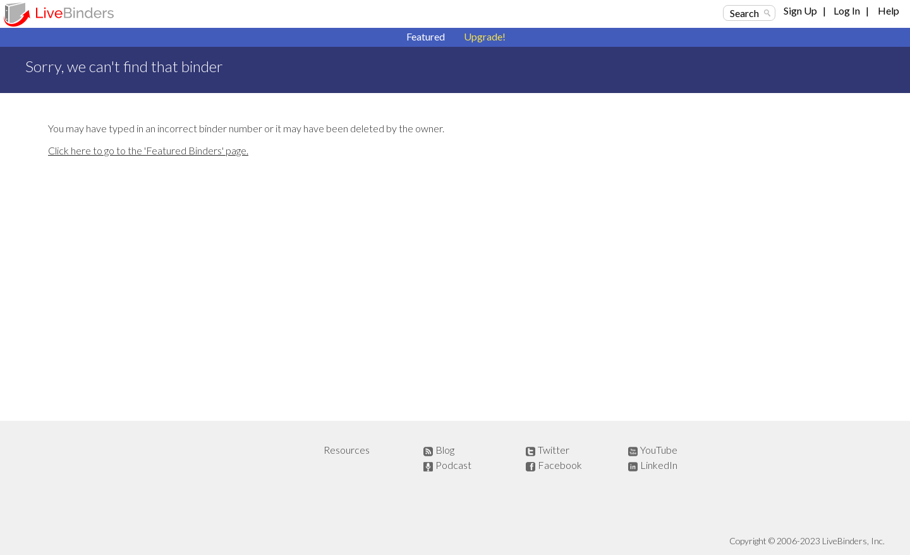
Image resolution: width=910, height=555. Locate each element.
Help (888, 10)
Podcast (453, 465)
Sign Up (800, 10)
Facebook (560, 465)
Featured (425, 36)
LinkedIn (658, 465)
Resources (347, 450)
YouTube (658, 450)
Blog (444, 450)
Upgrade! (485, 36)
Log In (847, 10)
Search (744, 13)
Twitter (553, 450)
